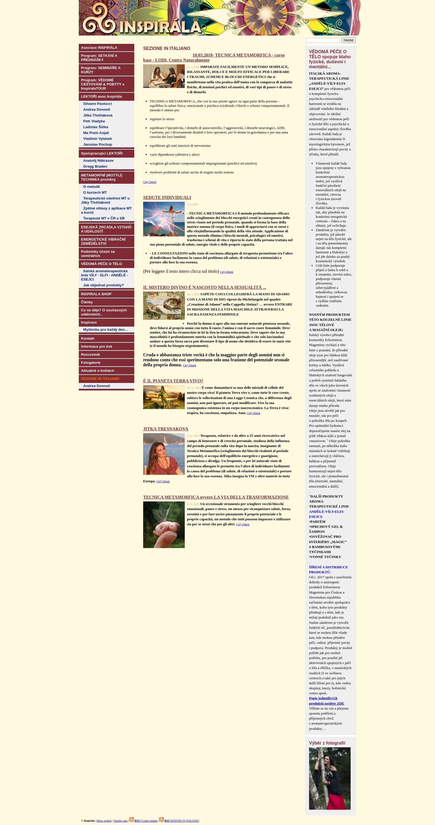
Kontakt (87, 338)
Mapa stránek (104, 820)
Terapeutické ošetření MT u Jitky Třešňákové (105, 200)
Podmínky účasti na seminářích (98, 253)
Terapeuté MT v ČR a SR (104, 218)
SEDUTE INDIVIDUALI (167, 197)
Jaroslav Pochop (97, 144)
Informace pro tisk (96, 346)
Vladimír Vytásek (97, 139)
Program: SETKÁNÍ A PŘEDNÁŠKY (99, 58)
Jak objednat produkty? (103, 285)
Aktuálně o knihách (97, 371)
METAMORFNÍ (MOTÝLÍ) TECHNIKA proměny (101, 177)
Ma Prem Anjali (96, 133)
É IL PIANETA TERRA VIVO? (173, 381)
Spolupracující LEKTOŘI (102, 153)
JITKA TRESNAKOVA (165, 429)
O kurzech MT (95, 192)
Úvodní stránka (146, 820)
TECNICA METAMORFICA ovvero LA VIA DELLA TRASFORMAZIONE (216, 497)
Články (87, 302)
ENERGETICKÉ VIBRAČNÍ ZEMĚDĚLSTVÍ (103, 241)
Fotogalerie (90, 362)
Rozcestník (90, 354)
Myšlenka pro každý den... (105, 329)
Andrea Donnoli (96, 109)
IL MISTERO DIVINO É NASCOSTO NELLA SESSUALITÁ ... (204, 287)
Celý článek (149, 181)
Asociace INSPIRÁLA (99, 48)
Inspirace (89, 322)
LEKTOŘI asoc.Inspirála (101, 96)
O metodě (91, 187)
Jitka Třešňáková (98, 115)
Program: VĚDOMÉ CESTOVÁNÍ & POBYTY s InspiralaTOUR (102, 84)
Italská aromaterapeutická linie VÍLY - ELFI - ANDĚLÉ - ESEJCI (104, 275)
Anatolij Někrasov (98, 160)
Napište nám (120, 820)
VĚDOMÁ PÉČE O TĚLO (101, 264)
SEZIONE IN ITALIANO (182, 820)
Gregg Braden (95, 166)
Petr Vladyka (94, 121)
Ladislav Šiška (95, 127)
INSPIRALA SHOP (96, 294)
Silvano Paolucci (97, 104)
